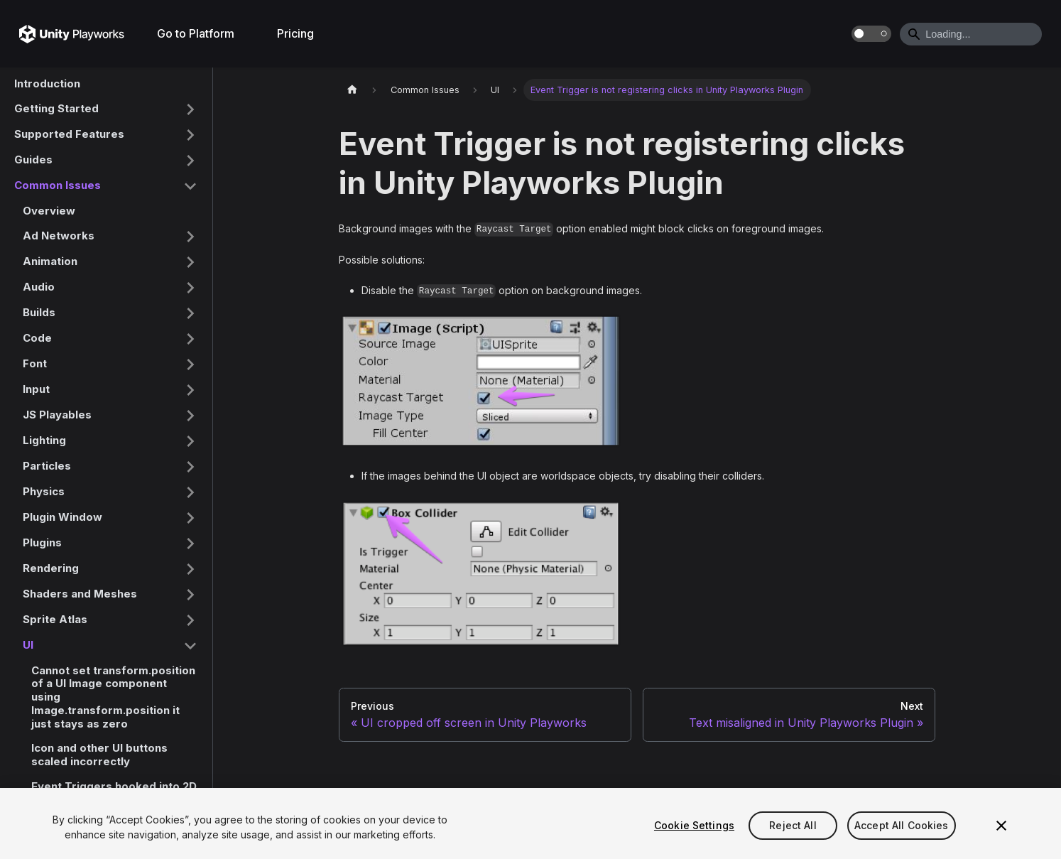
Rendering (51, 568)
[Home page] (352, 90)
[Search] (971, 34)
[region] (530, 823)
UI (28, 645)
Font (35, 363)
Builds (39, 312)
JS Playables (57, 414)
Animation (50, 261)
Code (37, 338)
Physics (44, 491)
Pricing (295, 33)
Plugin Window (62, 517)
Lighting (44, 440)
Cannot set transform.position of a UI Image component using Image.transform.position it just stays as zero (113, 697)
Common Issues (57, 185)
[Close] (1001, 825)
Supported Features (69, 134)
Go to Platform (195, 33)
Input (36, 389)
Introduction (47, 83)
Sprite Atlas (55, 619)
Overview (49, 210)
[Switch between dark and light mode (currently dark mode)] (871, 34)
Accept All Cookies (901, 825)
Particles (47, 465)
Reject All (792, 825)
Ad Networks (58, 235)
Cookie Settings (694, 825)
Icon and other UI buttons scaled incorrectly (99, 754)
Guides (33, 159)
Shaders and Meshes (80, 593)
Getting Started (56, 108)
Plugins (42, 542)
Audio (39, 286)
